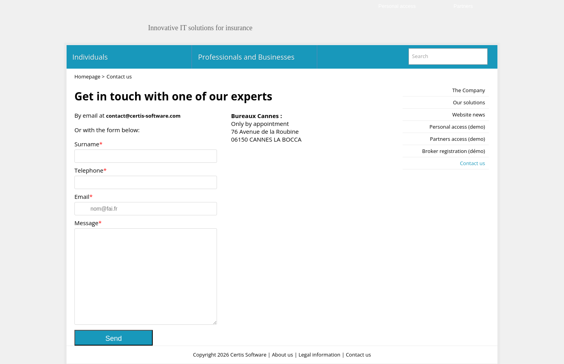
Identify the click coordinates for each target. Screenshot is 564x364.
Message (86, 223)
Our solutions (469, 102)
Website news (468, 114)
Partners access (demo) (457, 138)
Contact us (472, 163)
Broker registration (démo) (453, 151)
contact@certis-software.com (143, 115)
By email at (127, 115)
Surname (86, 144)
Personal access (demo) (457, 126)
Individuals (89, 57)
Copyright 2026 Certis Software (229, 354)
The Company (468, 90)
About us (282, 354)
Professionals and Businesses (245, 57)
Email (81, 196)
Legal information (319, 354)
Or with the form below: (106, 130)
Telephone (88, 170)
